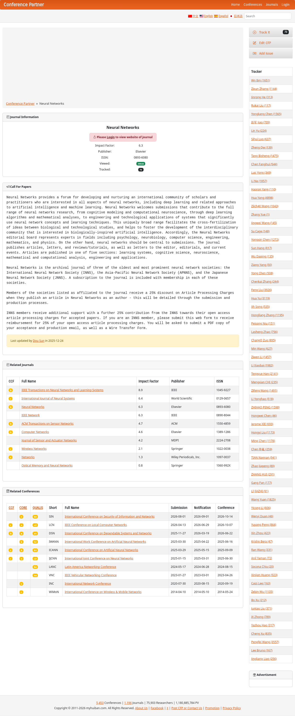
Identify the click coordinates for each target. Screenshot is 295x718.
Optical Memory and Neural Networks (47, 465)
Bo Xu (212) (258, 600)
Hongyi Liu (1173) (263, 432)
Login (285, 5)
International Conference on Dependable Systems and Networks (108, 533)
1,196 (128, 703)
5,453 (100, 703)
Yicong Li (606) (261, 508)
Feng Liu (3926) (261, 290)
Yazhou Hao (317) (263, 625)
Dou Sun (38, 341)
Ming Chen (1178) (263, 441)
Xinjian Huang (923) (264, 575)
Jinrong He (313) (262, 97)
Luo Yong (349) (261, 173)
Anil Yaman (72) (261, 558)
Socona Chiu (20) (262, 566)
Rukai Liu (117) (261, 105)
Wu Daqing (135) (262, 256)
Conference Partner (20, 103)
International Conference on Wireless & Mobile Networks (103, 592)
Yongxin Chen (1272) (265, 240)
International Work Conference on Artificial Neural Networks (105, 542)
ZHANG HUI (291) (262, 474)
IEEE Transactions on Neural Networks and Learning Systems (63, 390)
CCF (11, 508)
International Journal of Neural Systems (48, 398)
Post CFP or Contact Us (186, 708)
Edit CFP (262, 43)
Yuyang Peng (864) (263, 525)
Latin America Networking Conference (90, 567)
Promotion (212, 708)
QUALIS (38, 508)
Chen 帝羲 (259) (261, 449)
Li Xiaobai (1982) (262, 365)
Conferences (253, 5)
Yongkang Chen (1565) (266, 114)
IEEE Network (31, 415)
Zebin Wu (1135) (262, 592)
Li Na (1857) (259, 181)
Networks (28, 457)
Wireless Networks (34, 449)
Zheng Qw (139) (261, 147)
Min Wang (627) (261, 349)
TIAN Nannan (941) (264, 458)
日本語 (238, 16)
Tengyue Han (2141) (264, 374)
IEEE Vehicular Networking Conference (90, 575)
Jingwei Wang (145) (264, 223)
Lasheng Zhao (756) (264, 332)
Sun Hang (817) (261, 248)
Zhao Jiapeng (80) (263, 466)
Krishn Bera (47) (261, 541)
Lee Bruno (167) (261, 650)
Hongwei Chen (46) (264, 416)
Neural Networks (33, 407)
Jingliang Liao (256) (264, 659)
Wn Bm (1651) (260, 80)
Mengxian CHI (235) (264, 382)
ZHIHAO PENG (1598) (265, 407)
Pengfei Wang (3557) (265, 642)
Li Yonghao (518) (262, 399)
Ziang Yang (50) (261, 265)
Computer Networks (35, 432)
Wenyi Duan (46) (262, 516)
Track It (271, 32)
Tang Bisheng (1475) (264, 156)
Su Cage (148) (260, 231)
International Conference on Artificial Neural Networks (101, 550)
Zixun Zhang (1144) (264, 89)
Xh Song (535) (260, 307)
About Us (141, 708)
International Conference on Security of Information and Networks (110, 516)
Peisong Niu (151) (263, 323)
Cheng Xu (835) (261, 634)
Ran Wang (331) (261, 550)
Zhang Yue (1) (260, 214)
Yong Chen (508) (262, 273)
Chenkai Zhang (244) (265, 281)
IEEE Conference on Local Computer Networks (96, 525)
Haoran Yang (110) (263, 189)
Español (223, 16)
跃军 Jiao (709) (260, 122)
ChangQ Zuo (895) (263, 340)
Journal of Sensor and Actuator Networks (49, 440)
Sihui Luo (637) (261, 139)
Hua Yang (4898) (262, 198)
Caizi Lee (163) (260, 583)
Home (235, 5)
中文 (195, 16)
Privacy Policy (232, 708)
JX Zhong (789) (261, 617)
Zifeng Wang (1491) (264, 390)
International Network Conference (88, 583)
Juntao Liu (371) (261, 608)
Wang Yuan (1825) (263, 499)
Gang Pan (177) (261, 483)
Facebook (157, 708)
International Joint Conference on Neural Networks (99, 558)
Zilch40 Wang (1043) (264, 206)
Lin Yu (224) (259, 131)
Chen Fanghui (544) (264, 164)
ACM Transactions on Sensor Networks (48, 424)
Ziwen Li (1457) (261, 357)
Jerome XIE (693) (262, 424)
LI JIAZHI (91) (259, 491)
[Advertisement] (123, 65)
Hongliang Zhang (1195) (267, 315)
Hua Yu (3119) (260, 298)
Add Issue (263, 53)
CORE (23, 508)
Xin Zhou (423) (261, 533)
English (208, 16)
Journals (272, 5)
